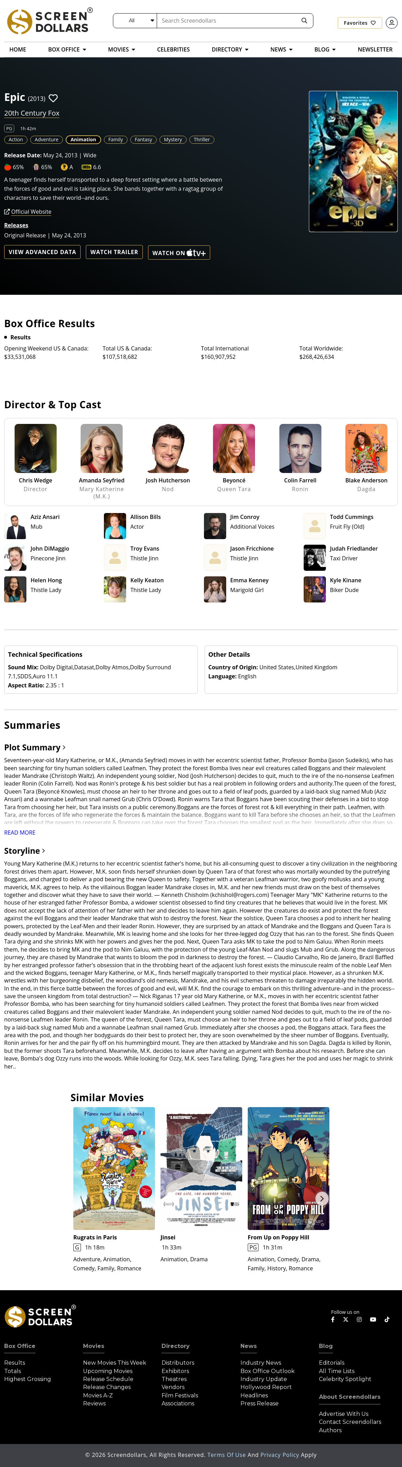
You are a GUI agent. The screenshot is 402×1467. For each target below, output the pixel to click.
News (248, 1346)
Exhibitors (175, 1371)
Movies (93, 1346)
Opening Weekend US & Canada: (46, 348)
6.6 (97, 167)
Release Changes (107, 1387)
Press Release (259, 1403)
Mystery (173, 139)
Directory (176, 1346)
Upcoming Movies (107, 1371)
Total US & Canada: (127, 348)
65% (18, 167)
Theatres (174, 1379)
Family (115, 139)
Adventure (46, 139)
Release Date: (23, 155)
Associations (178, 1403)
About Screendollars (349, 1397)
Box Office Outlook (267, 1371)
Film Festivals (180, 1395)
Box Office (19, 1346)
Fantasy (143, 139)
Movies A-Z (98, 1395)
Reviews (94, 1403)
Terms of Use (227, 1455)
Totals (12, 1371)
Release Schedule (108, 1379)
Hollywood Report (266, 1387)
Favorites (360, 22)
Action (16, 139)
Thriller (202, 139)
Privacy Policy (281, 1455)
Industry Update (263, 1379)
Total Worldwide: (321, 348)
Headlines (254, 1395)
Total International (225, 348)
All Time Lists (336, 1371)
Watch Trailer (114, 252)
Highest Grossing (27, 1379)
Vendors (173, 1387)
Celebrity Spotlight (345, 1379)
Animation (83, 139)
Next (322, 1199)
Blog (326, 1346)
